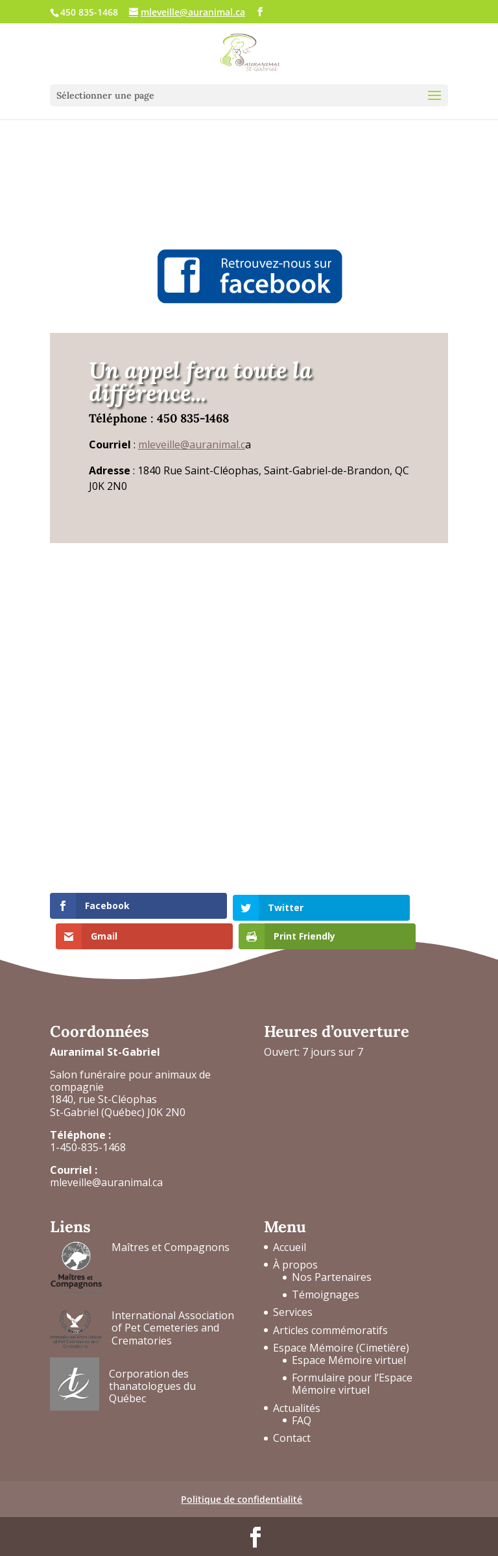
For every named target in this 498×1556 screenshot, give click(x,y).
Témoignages (325, 1272)
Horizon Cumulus (377, 1538)
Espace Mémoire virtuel (349, 1337)
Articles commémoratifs (330, 1307)
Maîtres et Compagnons (171, 1224)
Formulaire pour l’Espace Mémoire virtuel (352, 1360)
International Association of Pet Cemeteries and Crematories (173, 1304)
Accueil (289, 1224)
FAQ (301, 1397)
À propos (295, 1241)
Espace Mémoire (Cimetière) (341, 1324)
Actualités (296, 1385)
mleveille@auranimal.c (191, 444)
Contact (292, 1414)
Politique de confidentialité (241, 1476)
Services (293, 1289)
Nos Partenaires (332, 1253)
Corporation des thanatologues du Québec (152, 1362)
